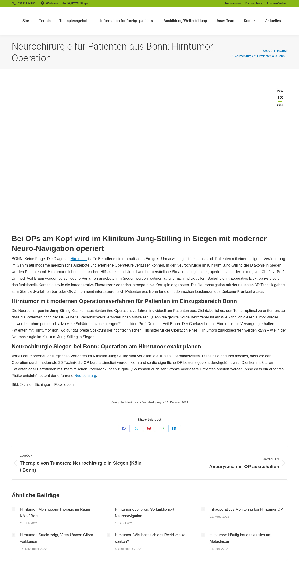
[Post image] (13, 509)
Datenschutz (253, 3)
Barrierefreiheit (277, 3)
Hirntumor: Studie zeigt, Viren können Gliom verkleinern (56, 538)
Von (151, 402)
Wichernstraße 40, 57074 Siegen (67, 3)
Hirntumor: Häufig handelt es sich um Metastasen (240, 538)
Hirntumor (79, 259)
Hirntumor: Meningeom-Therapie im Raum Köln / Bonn (55, 512)
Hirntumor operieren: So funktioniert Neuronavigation (144, 512)
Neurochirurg (85, 376)
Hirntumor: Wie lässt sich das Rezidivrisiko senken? (150, 538)
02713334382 (27, 3)
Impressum (233, 3)
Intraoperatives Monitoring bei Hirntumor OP (246, 509)
